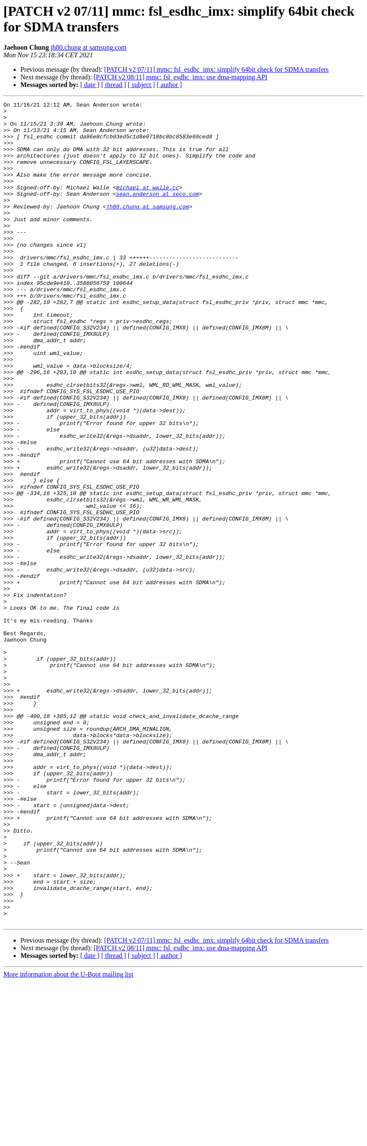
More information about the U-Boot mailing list (68, 1138)
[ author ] (169, 84)
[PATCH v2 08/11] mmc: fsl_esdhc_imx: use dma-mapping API (180, 77)
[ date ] (89, 84)
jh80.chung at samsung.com (89, 47)
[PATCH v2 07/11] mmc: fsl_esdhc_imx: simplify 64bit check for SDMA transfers (216, 69)
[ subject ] (141, 84)
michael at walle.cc (147, 205)
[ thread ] (113, 84)
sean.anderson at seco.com (157, 213)
